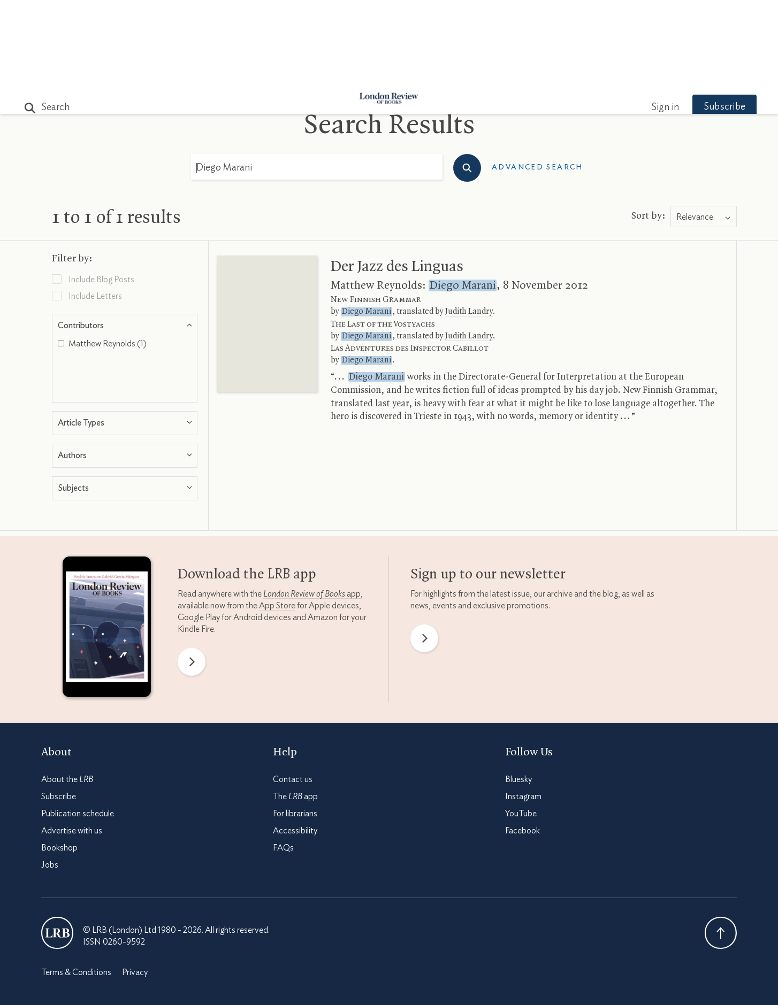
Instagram (523, 713)
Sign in (645, 24)
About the (67, 696)
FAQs (283, 764)
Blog (309, 70)
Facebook (522, 747)
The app (295, 713)
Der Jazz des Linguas (397, 183)
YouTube (521, 730)
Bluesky (518, 696)
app (312, 510)
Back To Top (721, 849)
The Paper (195, 70)
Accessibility (295, 747)
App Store (277, 522)
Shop (513, 70)
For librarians (295, 730)
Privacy (135, 889)
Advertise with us (71, 747)
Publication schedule (77, 730)
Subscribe (705, 23)
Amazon (323, 534)
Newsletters (575, 70)
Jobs (49, 781)
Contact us (292, 696)
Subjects (259, 70)
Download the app (247, 491)
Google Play (199, 534)
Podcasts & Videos (386, 70)
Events (469, 70)
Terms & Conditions (76, 889)
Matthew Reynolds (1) (102, 260)
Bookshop (59, 764)
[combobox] (703, 133)
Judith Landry (469, 228)
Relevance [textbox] (694, 133)
